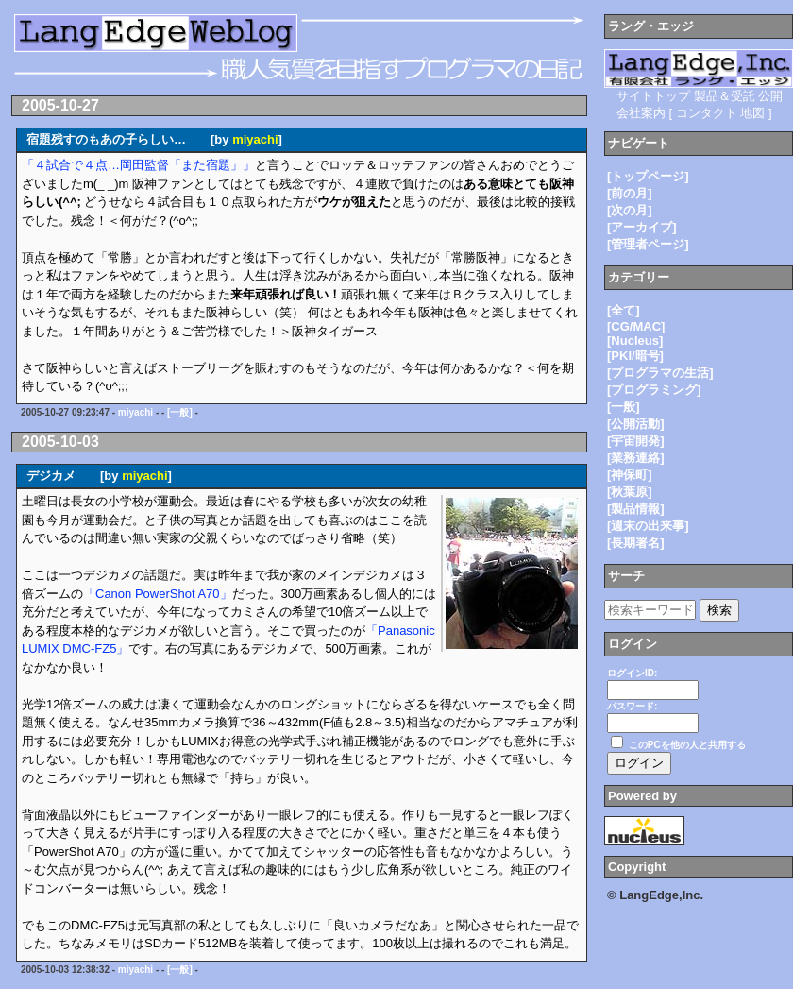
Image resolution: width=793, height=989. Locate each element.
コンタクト (706, 113)
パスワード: (632, 706)
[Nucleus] (635, 340)
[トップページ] (648, 176)
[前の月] (629, 193)
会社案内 (641, 113)
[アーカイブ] (642, 227)
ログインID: (632, 673)
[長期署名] (636, 543)
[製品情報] (636, 509)
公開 (770, 96)
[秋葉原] (629, 492)
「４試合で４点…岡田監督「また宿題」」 (138, 165)
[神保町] (629, 475)
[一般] (180, 412)
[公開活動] (636, 424)
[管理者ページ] (648, 244)
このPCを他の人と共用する (687, 745)
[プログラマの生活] (660, 373)
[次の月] (629, 210)
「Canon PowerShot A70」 (157, 594)
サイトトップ (653, 96)
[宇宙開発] (636, 441)
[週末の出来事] (648, 526)
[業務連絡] (636, 458)
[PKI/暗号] (635, 356)
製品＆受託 (724, 96)
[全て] (623, 310)
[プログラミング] (654, 390)
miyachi (255, 139)
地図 (752, 113)
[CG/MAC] (636, 326)
